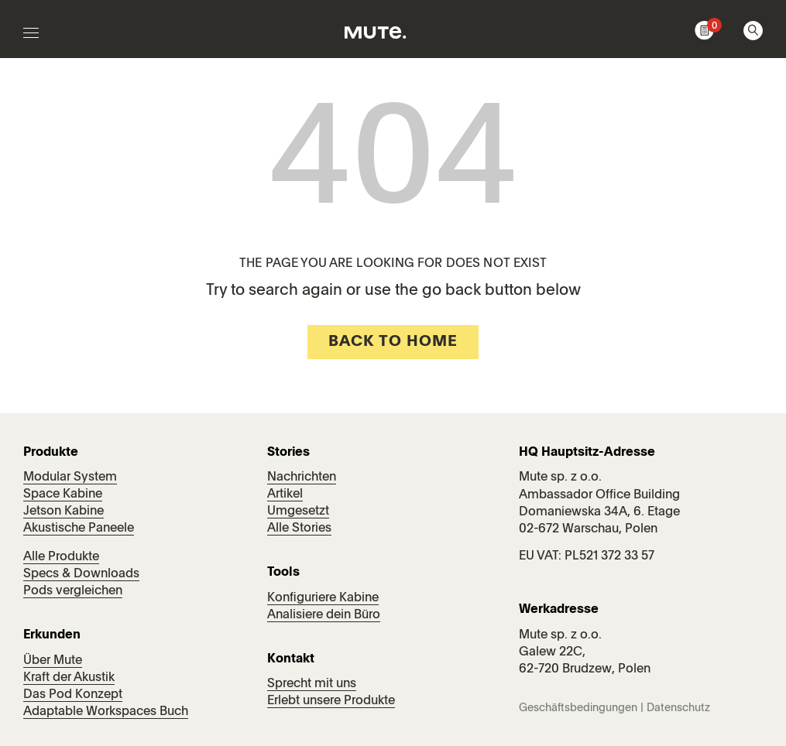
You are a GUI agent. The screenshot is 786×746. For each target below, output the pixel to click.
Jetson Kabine (63, 511)
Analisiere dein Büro (323, 615)
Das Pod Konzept (72, 695)
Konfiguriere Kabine (323, 598)
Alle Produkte (61, 557)
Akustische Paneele (78, 528)
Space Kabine (62, 494)
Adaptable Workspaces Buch (105, 712)
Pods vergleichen (72, 591)
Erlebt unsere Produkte (331, 701)
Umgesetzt (298, 511)
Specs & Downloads (81, 574)
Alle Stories (299, 528)
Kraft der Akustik (69, 678)
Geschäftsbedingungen (578, 708)
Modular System (70, 477)
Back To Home (393, 342)
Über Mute (52, 661)
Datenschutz (678, 708)
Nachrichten (301, 477)
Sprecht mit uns (311, 684)
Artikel (285, 494)
